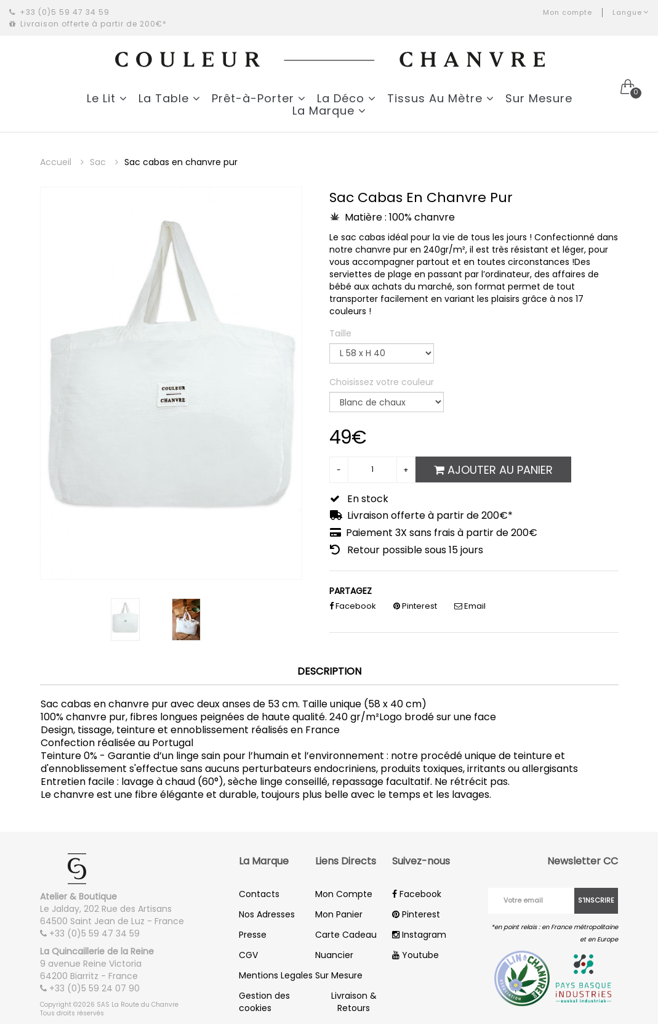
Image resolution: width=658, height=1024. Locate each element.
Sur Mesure (538, 98)
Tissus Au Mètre (440, 98)
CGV (248, 955)
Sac (104, 162)
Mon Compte (343, 894)
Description (329, 671)
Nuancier (334, 955)
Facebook (352, 606)
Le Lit (107, 98)
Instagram (419, 935)
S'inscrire (596, 900)
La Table (169, 98)
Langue (630, 12)
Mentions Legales (276, 975)
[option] (171, 383)
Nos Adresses (267, 914)
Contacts (259, 894)
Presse (253, 935)
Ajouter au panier (493, 469)
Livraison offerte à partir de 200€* (88, 23)
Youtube (415, 955)
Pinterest (415, 606)
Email (470, 606)
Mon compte (567, 12)
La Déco (346, 98)
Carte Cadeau (346, 935)
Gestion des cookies (264, 1001)
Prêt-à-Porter (259, 98)
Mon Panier (339, 914)
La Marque (329, 110)
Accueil (62, 162)
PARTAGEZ (350, 591)
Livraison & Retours (354, 1001)
